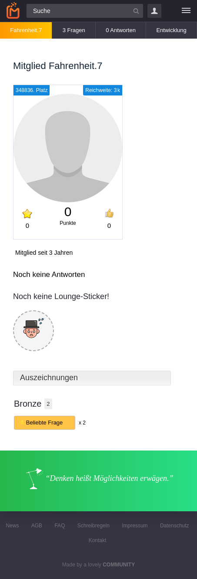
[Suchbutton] (136, 11)
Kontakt (98, 540)
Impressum (134, 526)
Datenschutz (174, 526)
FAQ (59, 526)
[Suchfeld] (85, 11)
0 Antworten (121, 30)
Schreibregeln (93, 526)
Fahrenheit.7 (26, 30)
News (12, 526)
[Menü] (186, 11)
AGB (36, 526)
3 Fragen (74, 30)
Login (154, 11)
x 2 (82, 423)
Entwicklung (171, 30)
